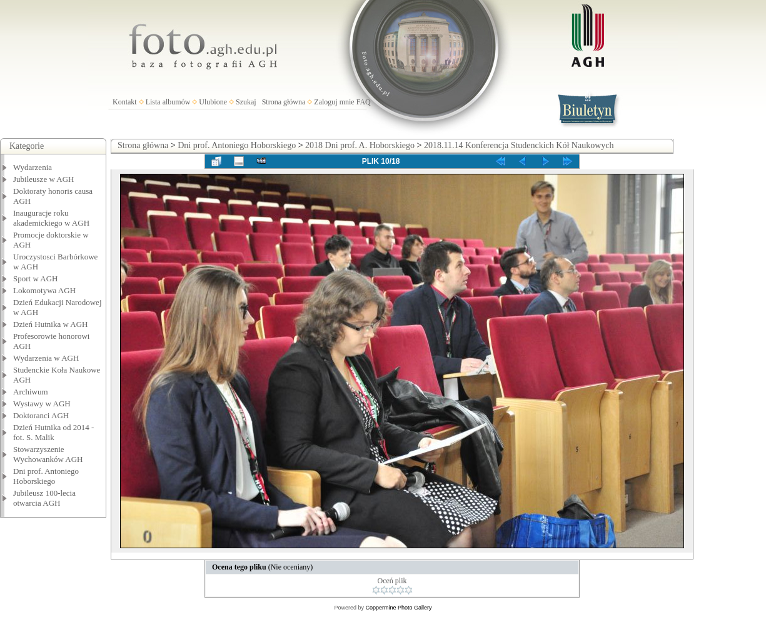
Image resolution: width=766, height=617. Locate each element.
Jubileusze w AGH (43, 179)
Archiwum (30, 391)
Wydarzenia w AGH (46, 358)
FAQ (363, 102)
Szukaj (246, 102)
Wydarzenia (32, 167)
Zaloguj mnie (334, 102)
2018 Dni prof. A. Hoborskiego (360, 145)
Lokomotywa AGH (44, 290)
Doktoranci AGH (41, 415)
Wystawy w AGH (42, 403)
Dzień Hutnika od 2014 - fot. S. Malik (53, 432)
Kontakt (125, 102)
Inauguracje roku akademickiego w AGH (51, 218)
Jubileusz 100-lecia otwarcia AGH (44, 498)
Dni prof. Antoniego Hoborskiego (46, 476)
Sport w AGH (35, 278)
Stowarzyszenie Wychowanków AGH (48, 454)
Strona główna (284, 102)
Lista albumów (168, 102)
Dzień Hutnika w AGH (50, 324)
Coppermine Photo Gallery (398, 607)
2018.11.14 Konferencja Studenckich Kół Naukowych (519, 145)
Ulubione (213, 102)
